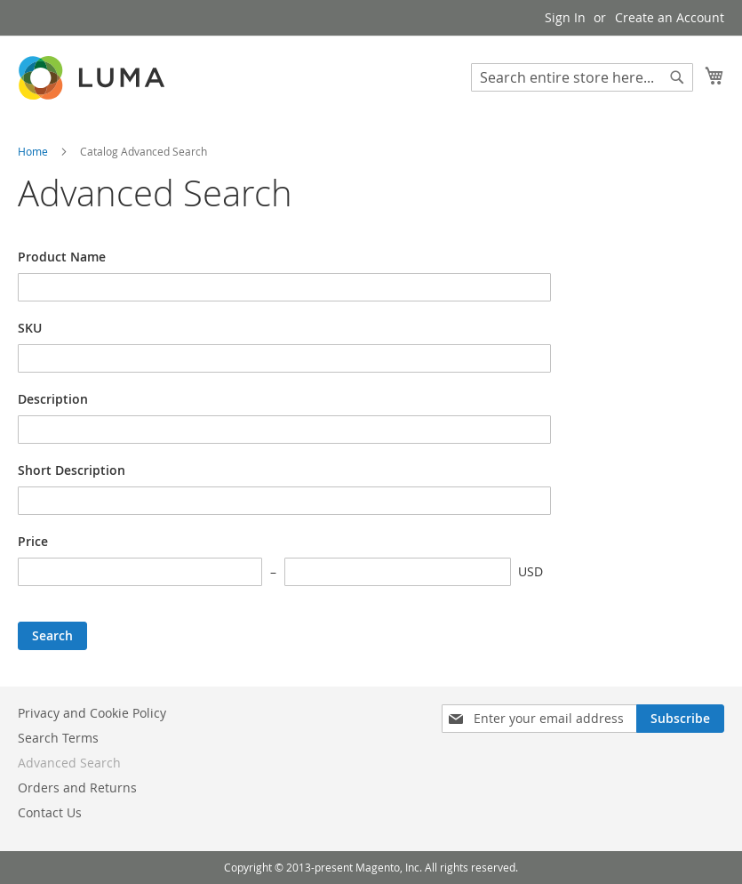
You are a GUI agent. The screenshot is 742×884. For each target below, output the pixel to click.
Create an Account (669, 17)
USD (530, 571)
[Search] (677, 77)
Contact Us (50, 812)
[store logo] (93, 78)
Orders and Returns (77, 787)
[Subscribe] (680, 718)
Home (34, 151)
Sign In (565, 17)
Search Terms (58, 737)
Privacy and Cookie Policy (92, 712)
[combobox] (582, 77)
